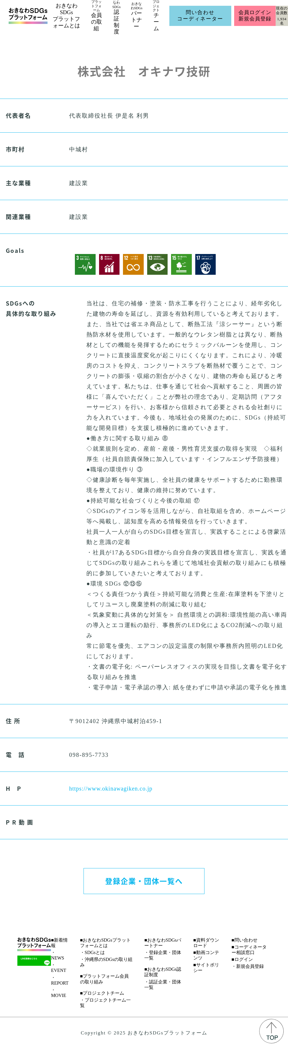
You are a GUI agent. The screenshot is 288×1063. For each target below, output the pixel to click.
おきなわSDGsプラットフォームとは (66, 15)
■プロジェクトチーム (102, 993)
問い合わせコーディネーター (200, 16)
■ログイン (242, 959)
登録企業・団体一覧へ (144, 881)
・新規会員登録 (248, 966)
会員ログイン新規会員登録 (254, 16)
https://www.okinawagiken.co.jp (110, 788)
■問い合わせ (244, 940)
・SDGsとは (92, 952)
